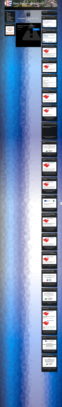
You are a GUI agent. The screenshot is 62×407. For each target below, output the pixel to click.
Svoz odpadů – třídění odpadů (27, 8)
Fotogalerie (42, 8)
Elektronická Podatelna (10, 20)
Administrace (50, 8)
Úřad (7, 15)
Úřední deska (8, 16)
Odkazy (36, 8)
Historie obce (8, 13)
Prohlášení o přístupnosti (10, 21)
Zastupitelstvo (9, 14)
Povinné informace (9, 18)
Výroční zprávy (9, 19)
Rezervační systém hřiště (14, 8)
